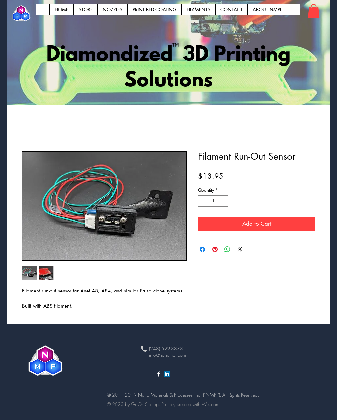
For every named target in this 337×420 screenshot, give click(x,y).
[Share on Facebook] (202, 249)
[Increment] (224, 201)
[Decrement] (203, 201)
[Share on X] (240, 249)
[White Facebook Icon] (158, 374)
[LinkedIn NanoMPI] (167, 374)
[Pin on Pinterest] (215, 249)
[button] (314, 11)
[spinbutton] (213, 201)
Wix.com (210, 404)
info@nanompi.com (167, 355)
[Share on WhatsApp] (227, 249)
